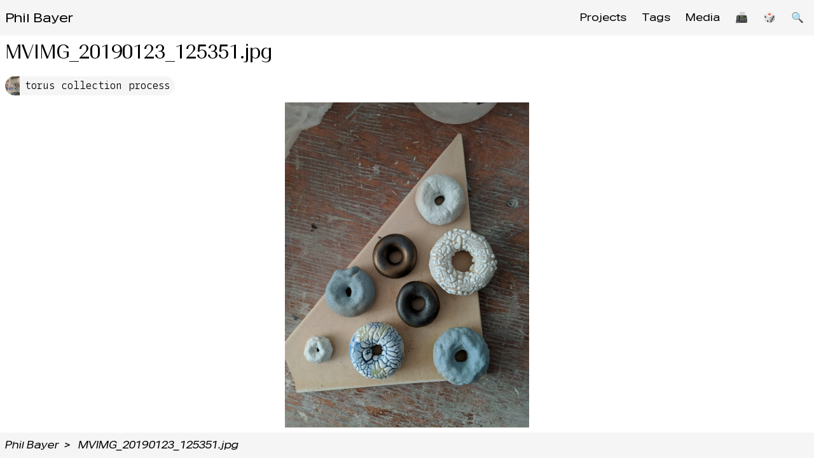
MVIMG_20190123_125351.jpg (158, 445)
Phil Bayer (39, 17)
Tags (656, 17)
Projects (603, 17)
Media (703, 17)
